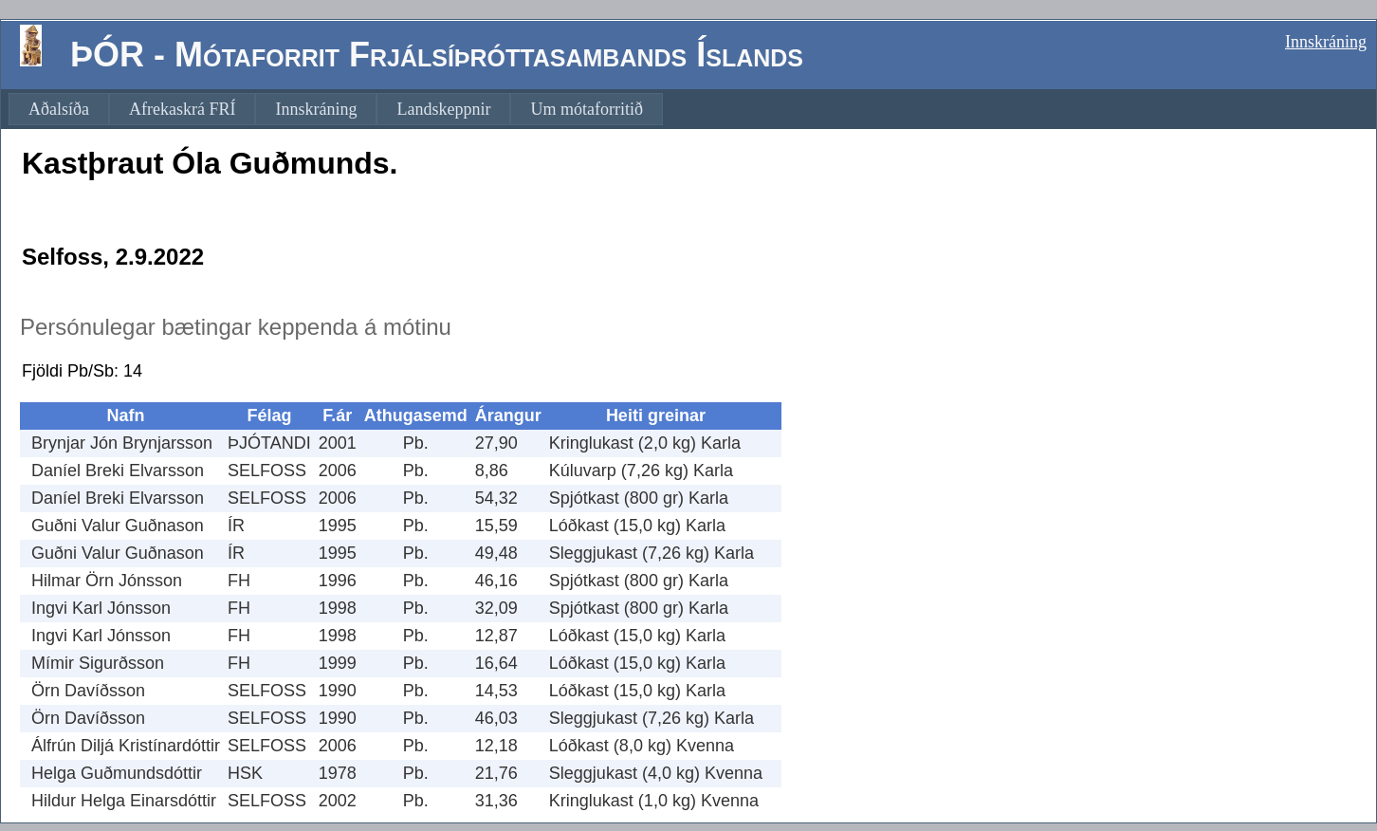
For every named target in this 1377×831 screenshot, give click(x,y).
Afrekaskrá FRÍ (182, 109)
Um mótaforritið (586, 109)
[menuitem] (59, 109)
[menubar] (336, 109)
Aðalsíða (58, 109)
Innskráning (1326, 41)
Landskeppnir (443, 109)
